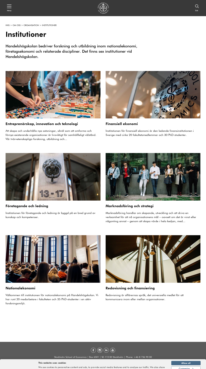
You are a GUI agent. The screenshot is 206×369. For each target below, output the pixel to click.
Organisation (31, 25)
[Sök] (197, 8)
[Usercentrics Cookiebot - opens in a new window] (19, 365)
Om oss (17, 25)
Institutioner (49, 25)
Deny (186, 364)
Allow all (185, 354)
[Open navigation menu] (9, 8)
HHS (8, 25)
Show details (158, 365)
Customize (186, 359)
